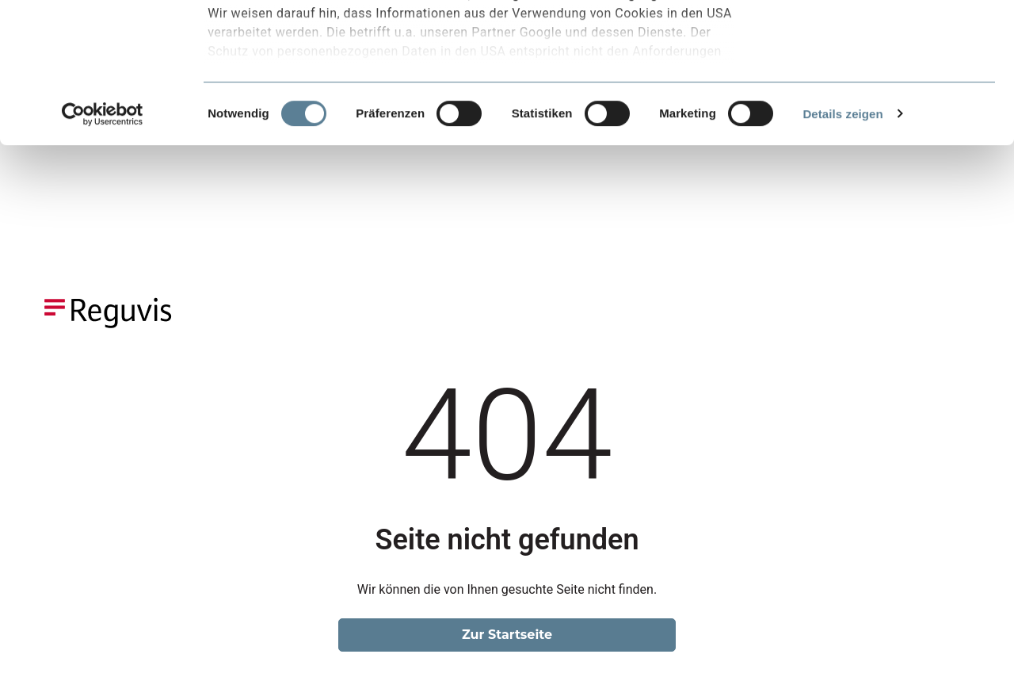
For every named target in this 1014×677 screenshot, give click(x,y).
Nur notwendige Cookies (881, 86)
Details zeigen (842, 253)
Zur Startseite (507, 634)
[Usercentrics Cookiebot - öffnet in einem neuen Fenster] (102, 254)
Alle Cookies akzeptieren (882, 39)
